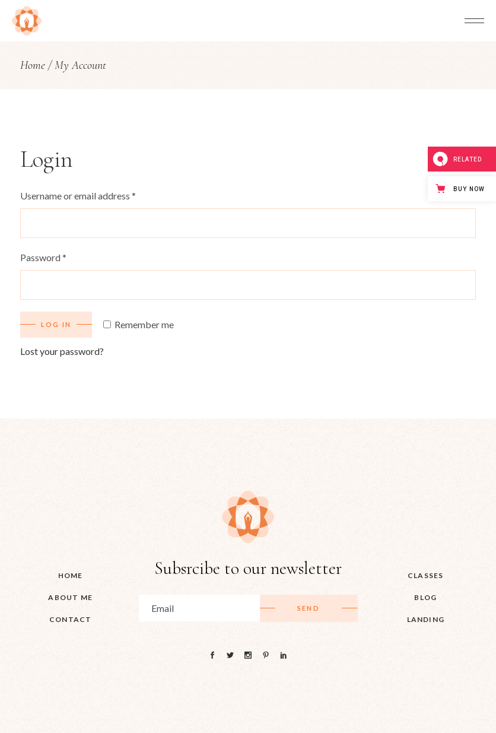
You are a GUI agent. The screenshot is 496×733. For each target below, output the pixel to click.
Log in (56, 324)
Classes (425, 575)
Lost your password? (62, 351)
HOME (70, 575)
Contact (70, 619)
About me (70, 597)
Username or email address (78, 195)
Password (43, 257)
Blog (425, 597)
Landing (425, 619)
